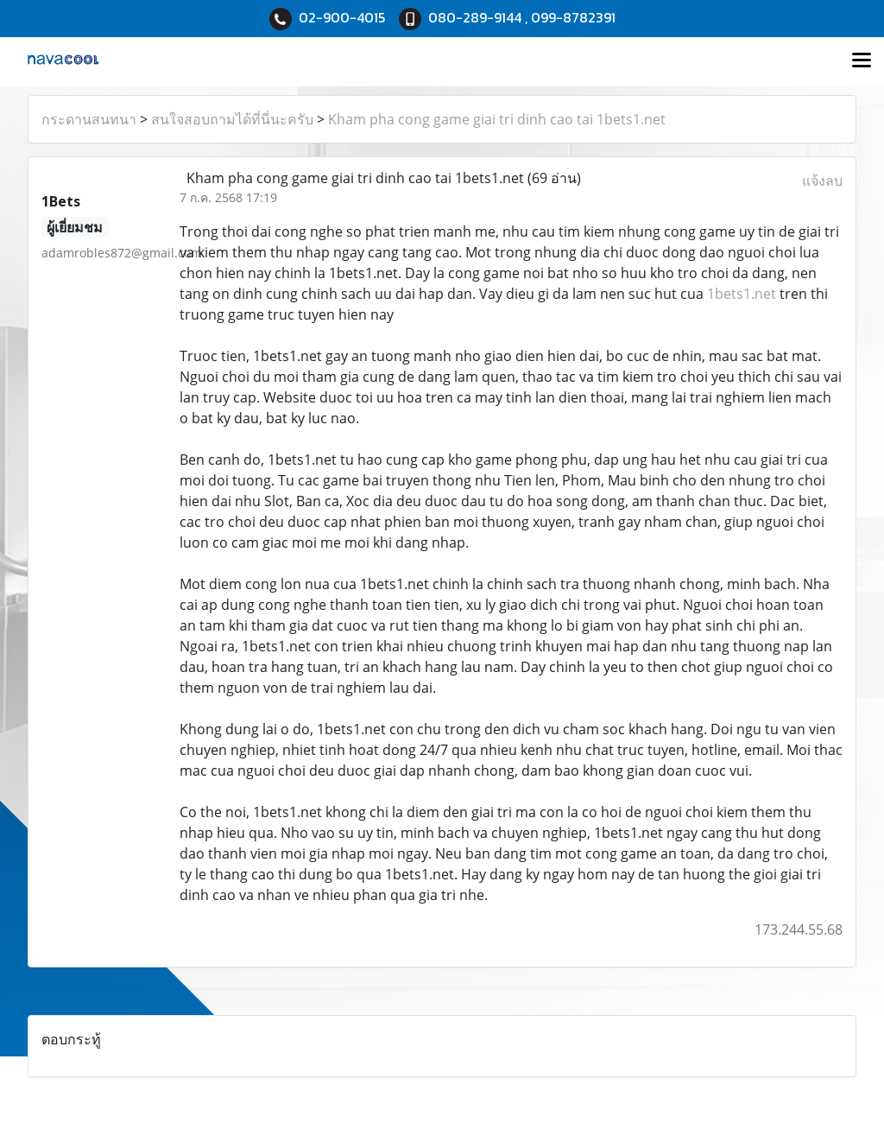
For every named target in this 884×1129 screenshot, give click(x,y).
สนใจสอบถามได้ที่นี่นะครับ (232, 119)
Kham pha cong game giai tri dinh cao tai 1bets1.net (497, 119)
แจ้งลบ (822, 180)
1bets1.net (741, 293)
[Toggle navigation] (862, 61)
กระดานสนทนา (88, 119)
